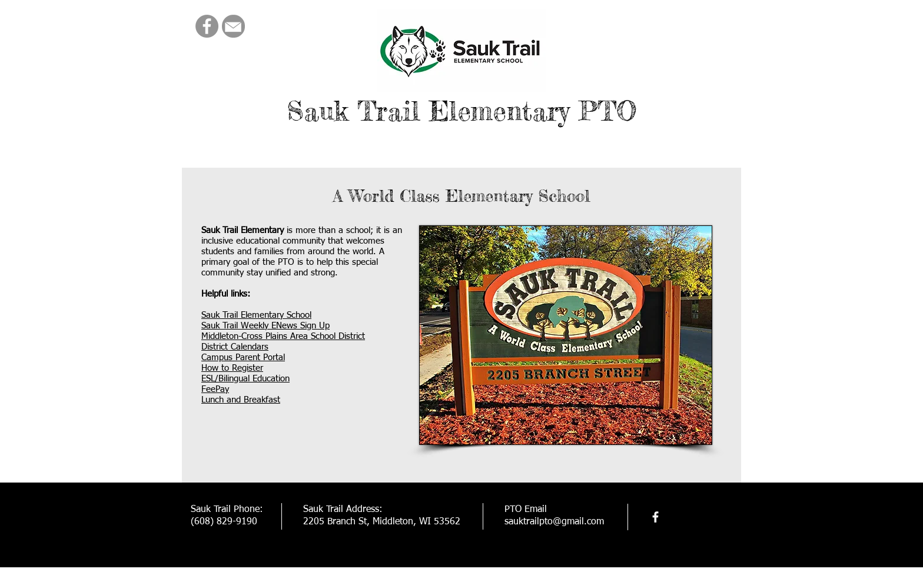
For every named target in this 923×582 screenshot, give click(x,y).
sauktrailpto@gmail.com (554, 522)
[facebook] (655, 517)
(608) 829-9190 (224, 522)
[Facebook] (206, 26)
